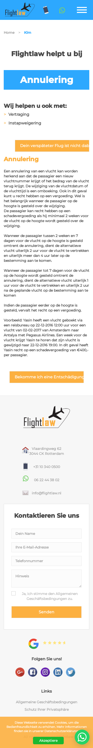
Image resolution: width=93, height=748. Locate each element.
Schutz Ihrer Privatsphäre (47, 709)
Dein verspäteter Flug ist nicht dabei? (54, 145)
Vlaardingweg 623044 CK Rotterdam (46, 451)
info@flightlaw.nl (46, 493)
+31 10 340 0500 (46, 467)
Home (9, 32)
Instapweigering (24, 123)
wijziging (39, 186)
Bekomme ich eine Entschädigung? (49, 377)
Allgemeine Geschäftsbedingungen (46, 702)
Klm (27, 32)
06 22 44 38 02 (46, 480)
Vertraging (18, 114)
